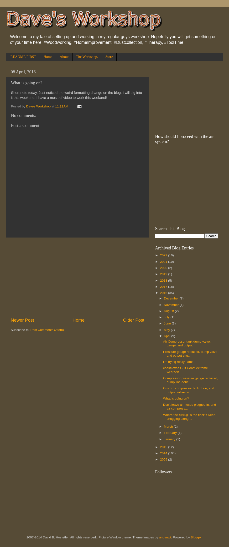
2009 (164, 459)
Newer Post (22, 320)
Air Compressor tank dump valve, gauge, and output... (187, 343)
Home (48, 57)
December (172, 298)
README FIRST (23, 57)
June (168, 323)
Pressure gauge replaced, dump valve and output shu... (190, 353)
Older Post (133, 320)
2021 (164, 261)
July (167, 317)
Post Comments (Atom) (47, 330)
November (172, 305)
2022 (164, 255)
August (169, 311)
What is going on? (176, 398)
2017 (164, 287)
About (64, 57)
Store (109, 57)
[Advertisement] (77, 277)
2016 (164, 293)
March (169, 426)
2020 (164, 268)
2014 (164, 453)
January (170, 439)
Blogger (196, 537)
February (171, 433)
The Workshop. (87, 57)
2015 (164, 447)
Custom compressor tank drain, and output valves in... (188, 390)
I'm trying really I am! (178, 362)
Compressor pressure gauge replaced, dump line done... (190, 380)
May (167, 330)
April (167, 336)
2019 (164, 274)
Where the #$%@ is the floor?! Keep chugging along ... (189, 416)
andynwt (165, 537)
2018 (164, 280)
